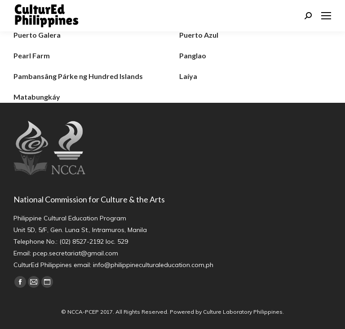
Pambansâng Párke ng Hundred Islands (78, 76)
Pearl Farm (31, 55)
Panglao (192, 55)
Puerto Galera (37, 35)
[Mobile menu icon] (326, 15)
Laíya (188, 76)
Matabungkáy (36, 96)
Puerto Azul (198, 35)
